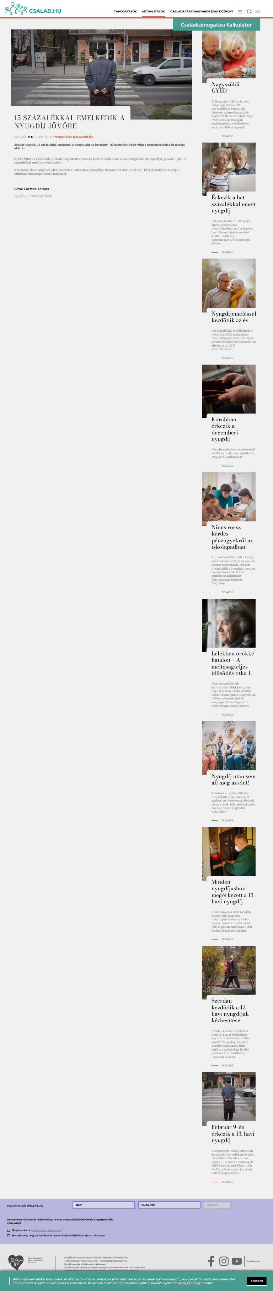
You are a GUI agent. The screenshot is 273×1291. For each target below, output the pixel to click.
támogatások (41, 196)
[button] (240, 11)
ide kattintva (191, 1283)
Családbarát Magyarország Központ (201, 11)
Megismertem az (36, 1230)
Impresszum (253, 1261)
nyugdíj (20, 196)
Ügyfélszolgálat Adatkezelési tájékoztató (85, 1264)
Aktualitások (153, 11)
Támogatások (125, 11)
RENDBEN (257, 1281)
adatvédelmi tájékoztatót (47, 1230)
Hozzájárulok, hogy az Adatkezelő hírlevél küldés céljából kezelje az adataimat (58, 1235)
